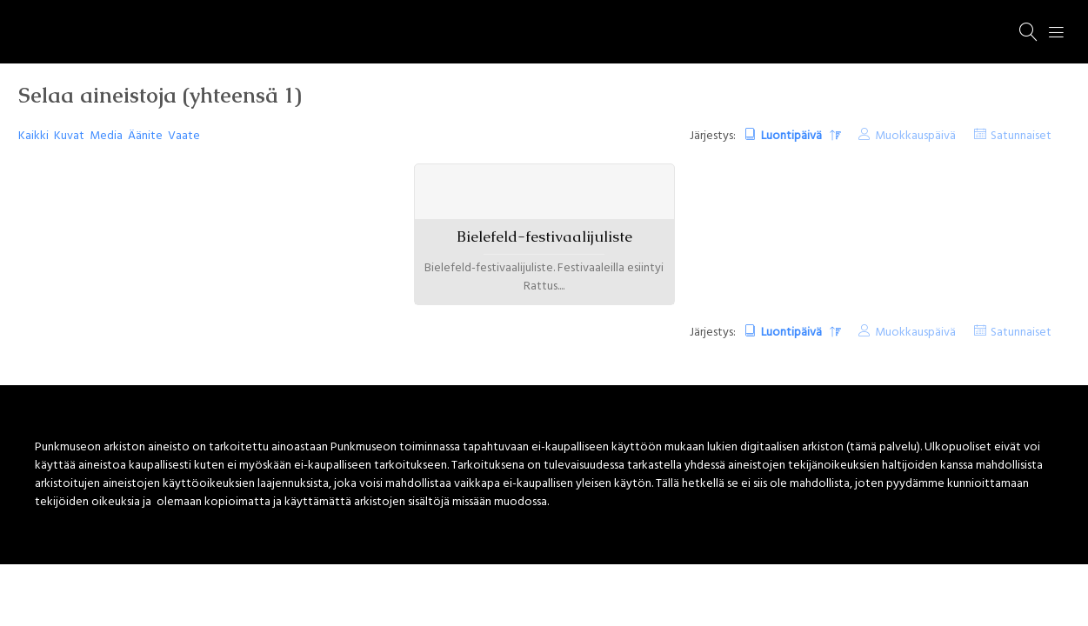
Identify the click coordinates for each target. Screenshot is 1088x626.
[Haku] (1029, 32)
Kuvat (69, 136)
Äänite (145, 136)
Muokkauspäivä (915, 136)
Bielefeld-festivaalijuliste (544, 236)
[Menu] (1057, 32)
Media (106, 136)
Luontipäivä (792, 136)
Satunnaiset (1021, 136)
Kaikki (33, 136)
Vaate (184, 136)
